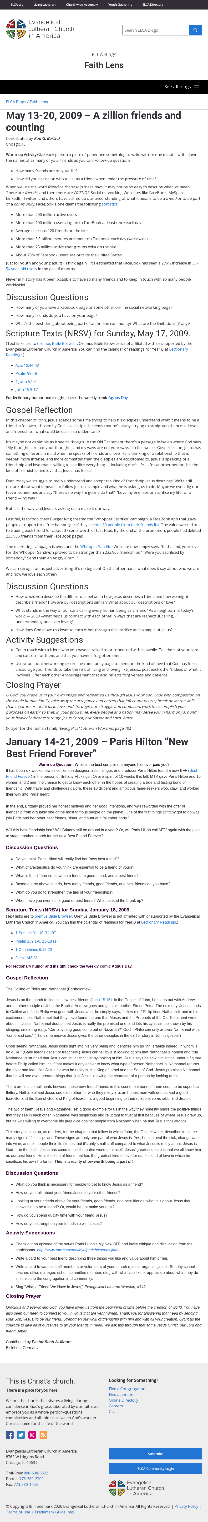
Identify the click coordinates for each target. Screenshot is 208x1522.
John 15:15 (100, 1000)
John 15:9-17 (26, 389)
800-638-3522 (36, 1473)
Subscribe (155, 1454)
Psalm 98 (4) (26, 373)
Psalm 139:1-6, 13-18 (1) (36, 941)
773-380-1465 (26, 1484)
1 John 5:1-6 (25, 381)
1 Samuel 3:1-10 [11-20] (35, 933)
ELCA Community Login (155, 1468)
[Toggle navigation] (182, 87)
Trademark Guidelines (54, 1512)
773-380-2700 (31, 1478)
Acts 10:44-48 (27, 365)
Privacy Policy (186, 1506)
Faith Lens (39, 101)
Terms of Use (18, 1512)
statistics (109, 204)
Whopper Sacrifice (96, 546)
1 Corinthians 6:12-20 (33, 950)
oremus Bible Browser (57, 343)
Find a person (121, 1394)
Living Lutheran (45, 4)
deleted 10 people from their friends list (123, 524)
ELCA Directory (152, 4)
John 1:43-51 (26, 958)
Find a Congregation (127, 1388)
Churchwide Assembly (82, 4)
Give (113, 1411)
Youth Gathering (120, 4)
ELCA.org (17, 4)
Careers (116, 1406)
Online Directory (123, 1400)
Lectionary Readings (158, 922)
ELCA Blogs (16, 101)
